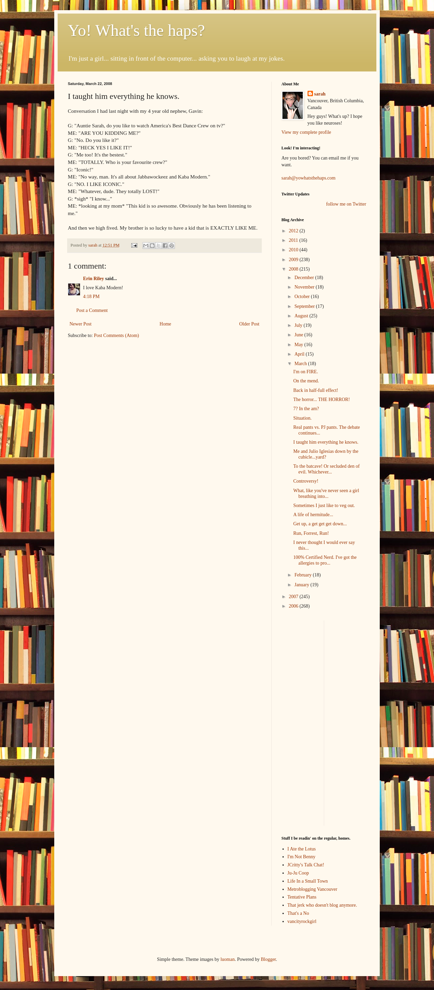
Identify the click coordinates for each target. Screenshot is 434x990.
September (305, 306)
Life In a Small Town (308, 881)
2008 (294, 269)
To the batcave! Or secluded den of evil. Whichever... (326, 469)
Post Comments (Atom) (116, 335)
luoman (227, 959)
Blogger (268, 959)
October (302, 296)
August (301, 315)
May (299, 344)
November (305, 287)
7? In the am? (306, 408)
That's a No (298, 913)
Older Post (249, 324)
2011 (294, 240)
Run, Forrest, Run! (311, 533)
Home (165, 324)
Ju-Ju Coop (298, 873)
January (302, 584)
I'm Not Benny (302, 856)
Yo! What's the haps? (136, 30)
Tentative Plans (302, 897)
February (303, 574)
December (304, 277)
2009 (294, 259)
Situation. (302, 418)
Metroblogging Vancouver (312, 889)
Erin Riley (93, 278)
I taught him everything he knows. (325, 442)
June (299, 334)
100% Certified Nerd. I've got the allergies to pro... (325, 560)
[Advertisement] (301, 722)
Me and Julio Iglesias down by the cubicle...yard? (325, 454)
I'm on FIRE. (305, 371)
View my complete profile (306, 132)
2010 (294, 249)
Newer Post (81, 324)
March (301, 363)
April (299, 354)
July (298, 325)
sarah (93, 245)
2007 (294, 596)
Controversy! (305, 481)
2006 (294, 606)
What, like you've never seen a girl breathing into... (326, 493)
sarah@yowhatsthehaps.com (308, 178)
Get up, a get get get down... (320, 523)
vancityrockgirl (302, 921)
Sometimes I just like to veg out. (324, 505)
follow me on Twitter (346, 204)
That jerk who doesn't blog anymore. (322, 905)
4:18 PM (91, 296)
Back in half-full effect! (315, 390)
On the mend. (306, 380)
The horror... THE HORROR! (321, 399)
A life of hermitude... (313, 514)
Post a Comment (92, 310)
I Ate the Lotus (302, 848)
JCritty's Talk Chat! (306, 864)
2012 (294, 230)
